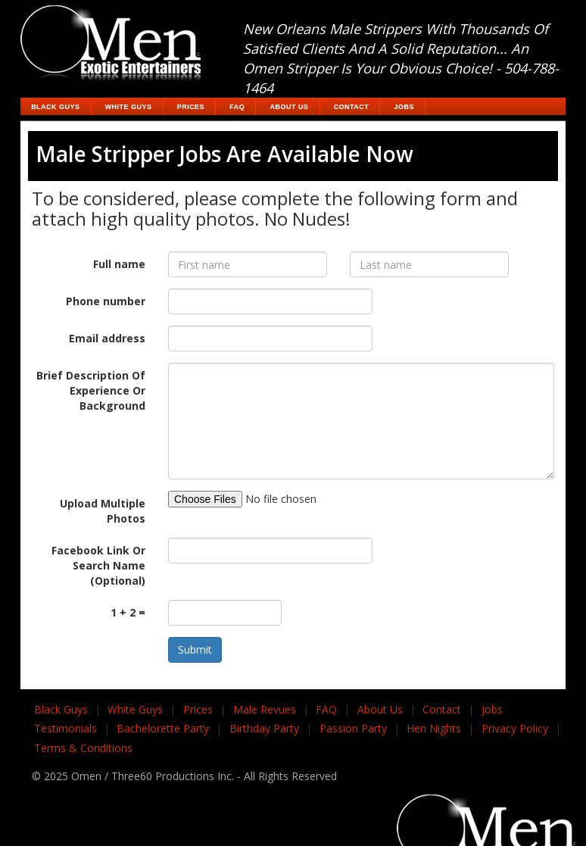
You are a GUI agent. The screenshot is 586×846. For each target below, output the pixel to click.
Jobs (404, 107)
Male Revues (264, 709)
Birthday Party (264, 728)
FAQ (237, 107)
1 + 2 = (128, 612)
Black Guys (55, 107)
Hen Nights (434, 728)
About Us (289, 107)
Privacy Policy (515, 728)
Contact (351, 107)
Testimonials (65, 728)
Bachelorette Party (163, 728)
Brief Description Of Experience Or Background (90, 390)
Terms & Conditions (83, 748)
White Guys (128, 107)
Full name (119, 264)
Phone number (105, 301)
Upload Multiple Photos (102, 511)
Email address (107, 338)
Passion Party (353, 728)
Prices (190, 107)
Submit (195, 649)
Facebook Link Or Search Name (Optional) (98, 565)
